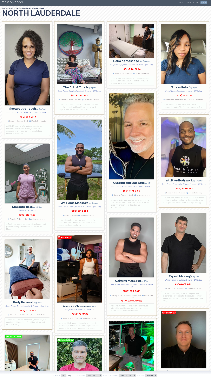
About (196, 2)
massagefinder (12, 2)
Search (181, 2)
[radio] (63, 376)
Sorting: (81, 376)
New (189, 2)
